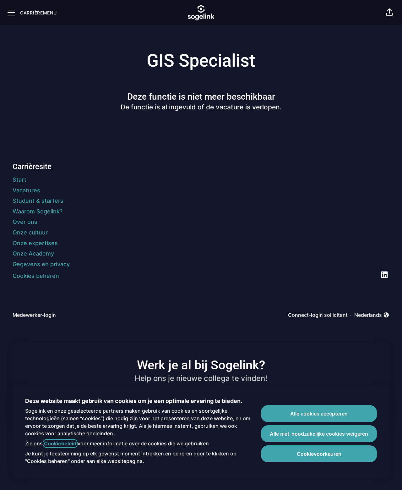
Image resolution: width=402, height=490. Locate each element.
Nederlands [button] (371, 315)
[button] (389, 12)
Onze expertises (35, 243)
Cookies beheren (36, 276)
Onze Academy (33, 253)
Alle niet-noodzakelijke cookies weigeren (319, 434)
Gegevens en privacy (41, 264)
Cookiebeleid (60, 443)
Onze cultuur (30, 232)
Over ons (25, 221)
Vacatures (26, 190)
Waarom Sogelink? (37, 211)
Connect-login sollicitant (318, 315)
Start (19, 179)
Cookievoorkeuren (319, 454)
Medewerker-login (34, 315)
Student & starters (38, 200)
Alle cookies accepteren (319, 413)
